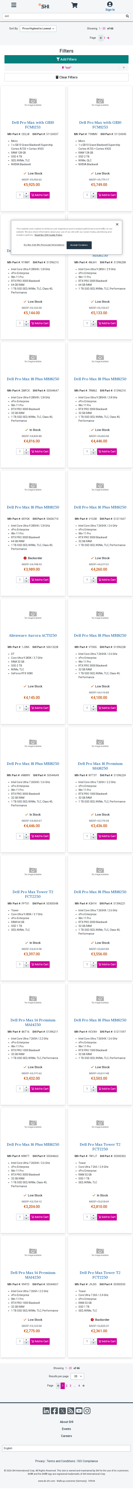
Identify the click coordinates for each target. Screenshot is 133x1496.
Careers (66, 1436)
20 (76, 1376)
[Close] (117, 224)
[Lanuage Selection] (66, 1448)
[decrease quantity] (26, 196)
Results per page (59, 1376)
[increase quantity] (26, 193)
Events (66, 1429)
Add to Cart (39, 195)
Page (93, 37)
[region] (66, 237)
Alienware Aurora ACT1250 (33, 635)
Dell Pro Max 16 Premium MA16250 (100, 765)
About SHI (66, 1422)
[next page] (108, 38)
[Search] (127, 16)
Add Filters (66, 59)
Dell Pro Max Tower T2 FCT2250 (32, 894)
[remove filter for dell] (124, 68)
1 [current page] (104, 37)
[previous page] (101, 38)
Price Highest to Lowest (36, 28)
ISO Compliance (87, 1461)
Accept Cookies (79, 245)
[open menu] (14, 5)
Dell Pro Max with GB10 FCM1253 (33, 124)
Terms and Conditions (61, 1461)
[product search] (66, 16)
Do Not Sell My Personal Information (44, 245)
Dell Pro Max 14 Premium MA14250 (32, 1022)
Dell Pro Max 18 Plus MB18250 (33, 379)
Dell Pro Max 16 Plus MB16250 (100, 507)
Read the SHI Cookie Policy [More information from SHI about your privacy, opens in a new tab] (48, 235)
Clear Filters (67, 77)
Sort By (13, 28)
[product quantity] (20, 195)
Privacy (40, 1461)
